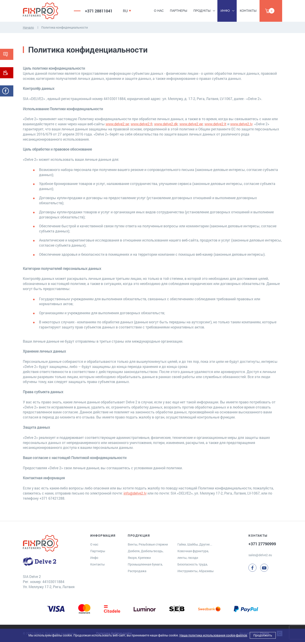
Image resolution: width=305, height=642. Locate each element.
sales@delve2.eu (260, 555)
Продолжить (262, 635)
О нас (159, 10)
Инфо (225, 10)
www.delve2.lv (241, 124)
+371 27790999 (262, 543)
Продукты (202, 10)
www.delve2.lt (215, 124)
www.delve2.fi (141, 124)
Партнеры (178, 10)
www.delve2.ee (191, 124)
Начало (28, 27)
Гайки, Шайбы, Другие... (194, 544)
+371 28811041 (98, 11)
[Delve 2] (45, 11)
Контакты (248, 10)
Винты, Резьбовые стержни (148, 544)
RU (125, 10)
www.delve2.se (117, 124)
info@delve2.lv (135, 493)
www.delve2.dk (166, 124)
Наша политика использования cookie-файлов (213, 635)
